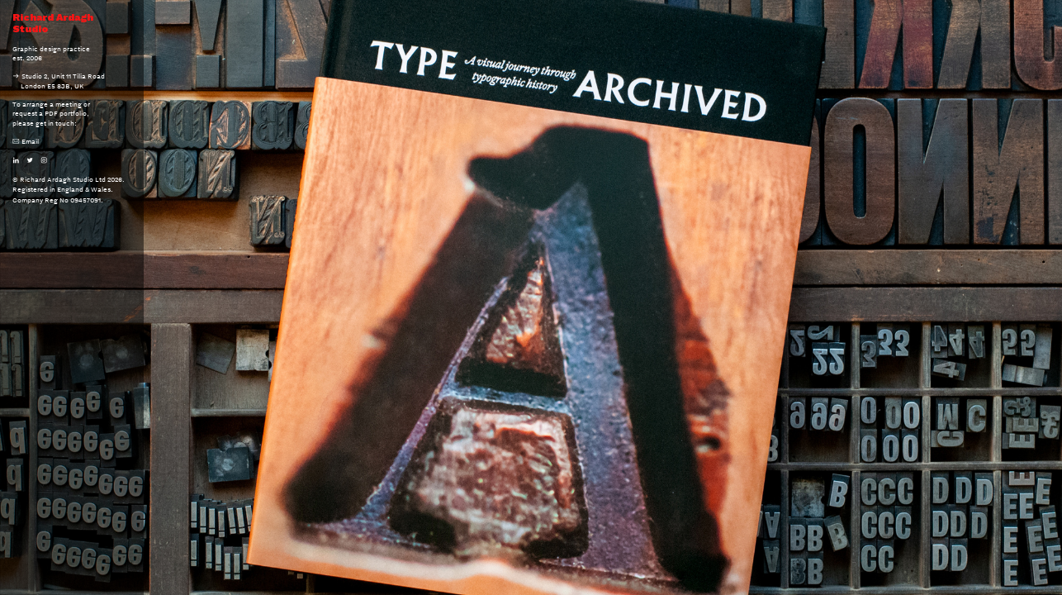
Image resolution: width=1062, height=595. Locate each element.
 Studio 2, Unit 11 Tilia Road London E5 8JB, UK (58, 80)
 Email (25, 141)
